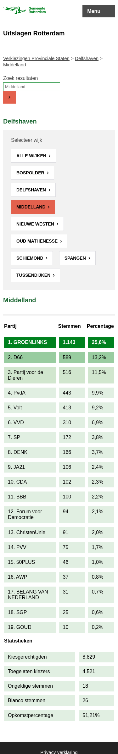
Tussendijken (34, 275)
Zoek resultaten (20, 78)
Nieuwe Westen (35, 223)
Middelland (31, 206)
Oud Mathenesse (37, 241)
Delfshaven (86, 58)
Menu (93, 11)
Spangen (76, 258)
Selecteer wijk (26, 140)
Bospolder (31, 172)
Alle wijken (32, 155)
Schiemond (30, 258)
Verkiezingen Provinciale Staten (36, 58)
